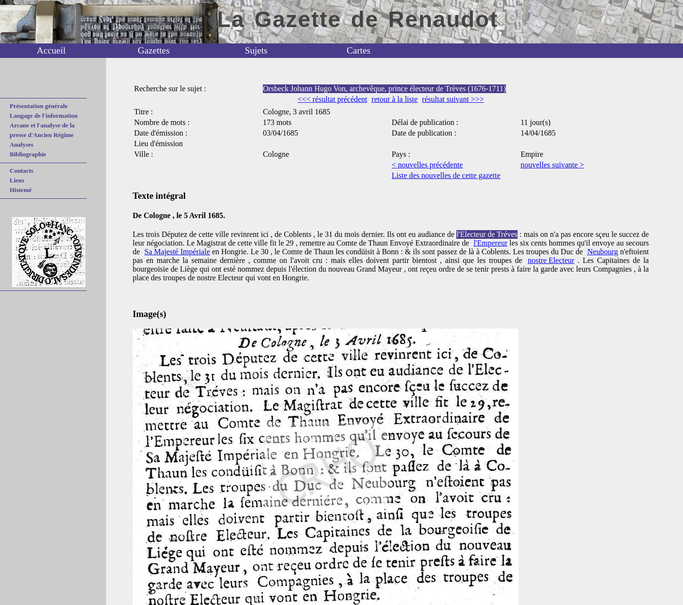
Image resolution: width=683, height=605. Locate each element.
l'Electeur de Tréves (486, 234)
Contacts (21, 170)
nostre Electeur (551, 260)
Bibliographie (28, 154)
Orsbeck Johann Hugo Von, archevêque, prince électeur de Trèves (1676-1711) (384, 88)
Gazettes (154, 50)
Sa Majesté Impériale (177, 252)
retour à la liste (394, 99)
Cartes (358, 50)
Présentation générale (39, 106)
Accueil (51, 50)
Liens (17, 180)
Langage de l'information (44, 115)
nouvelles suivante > (552, 165)
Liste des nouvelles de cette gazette (446, 175)
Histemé (20, 189)
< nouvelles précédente (427, 165)
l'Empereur (490, 243)
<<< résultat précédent (332, 99)
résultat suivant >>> (453, 99)
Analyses (21, 144)
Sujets (256, 50)
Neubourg (602, 252)
